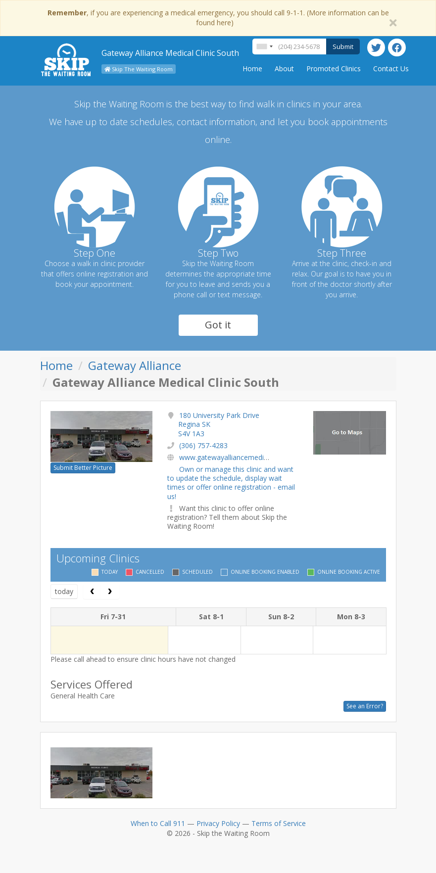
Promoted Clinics (333, 68)
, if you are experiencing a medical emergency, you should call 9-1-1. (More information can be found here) (218, 17)
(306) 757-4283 (203, 445)
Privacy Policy (218, 823)
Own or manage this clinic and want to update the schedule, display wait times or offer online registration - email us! (231, 482)
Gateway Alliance (134, 365)
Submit (343, 46)
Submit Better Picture (82, 467)
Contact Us (391, 68)
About (284, 68)
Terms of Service (278, 823)
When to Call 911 (158, 823)
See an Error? (364, 706)
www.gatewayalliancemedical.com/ (235, 457)
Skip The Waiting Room (138, 69)
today (64, 591)
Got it (218, 324)
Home (252, 68)
